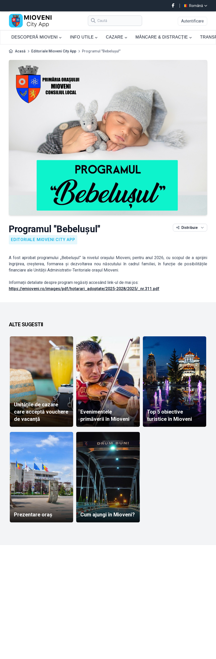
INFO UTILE (84, 37)
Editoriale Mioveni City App (53, 51)
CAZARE (116, 37)
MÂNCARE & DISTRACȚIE (163, 37)
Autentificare (192, 21)
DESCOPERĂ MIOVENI (36, 37)
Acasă (20, 51)
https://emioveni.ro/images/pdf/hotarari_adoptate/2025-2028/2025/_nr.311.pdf (84, 288)
